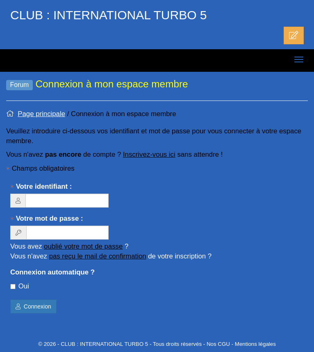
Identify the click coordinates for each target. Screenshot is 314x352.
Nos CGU (218, 344)
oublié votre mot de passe (83, 246)
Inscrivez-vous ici (149, 154)
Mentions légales (255, 344)
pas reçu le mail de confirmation (97, 256)
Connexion (33, 306)
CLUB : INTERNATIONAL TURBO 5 (108, 15)
